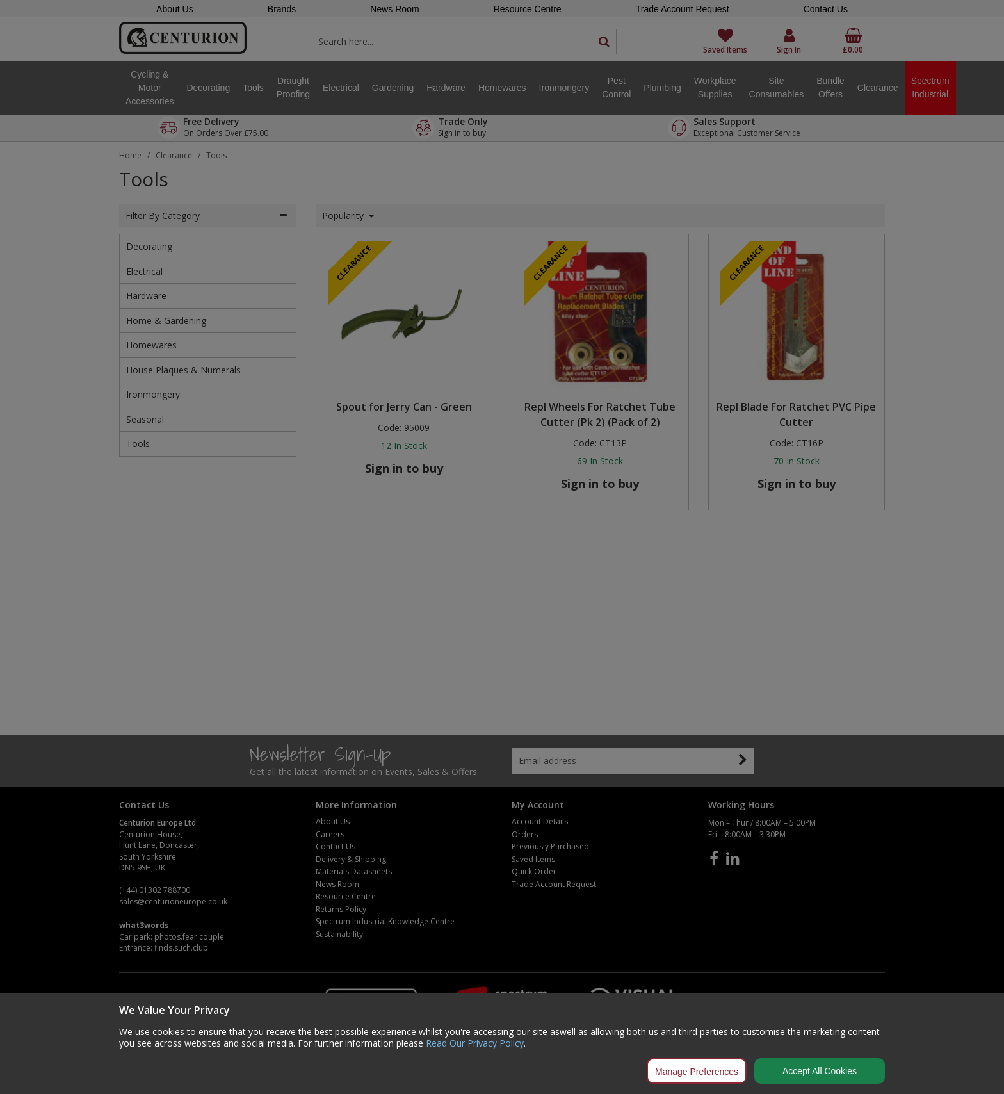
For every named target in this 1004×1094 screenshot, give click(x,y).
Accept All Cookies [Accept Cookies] (819, 1071)
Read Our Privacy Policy (475, 1043)
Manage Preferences (696, 1071)
